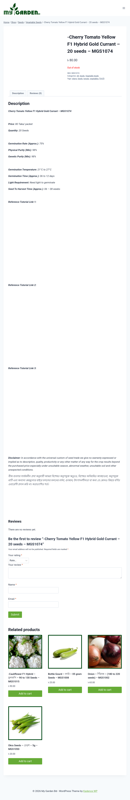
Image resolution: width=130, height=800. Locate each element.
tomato (86, 79)
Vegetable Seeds (92, 76)
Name (12, 584)
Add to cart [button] (25, 693)
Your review (15, 564)
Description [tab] (18, 93)
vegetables (94, 79)
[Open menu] (123, 8)
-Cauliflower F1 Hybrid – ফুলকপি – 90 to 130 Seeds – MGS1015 (23, 677)
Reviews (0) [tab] (36, 93)
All (78, 76)
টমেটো (101, 79)
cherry (74, 79)
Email (12, 598)
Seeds (82, 76)
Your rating (15, 555)
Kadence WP (90, 791)
